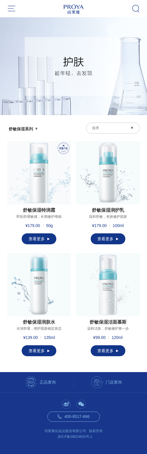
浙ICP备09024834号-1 (74, 437)
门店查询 (114, 382)
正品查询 (48, 382)
